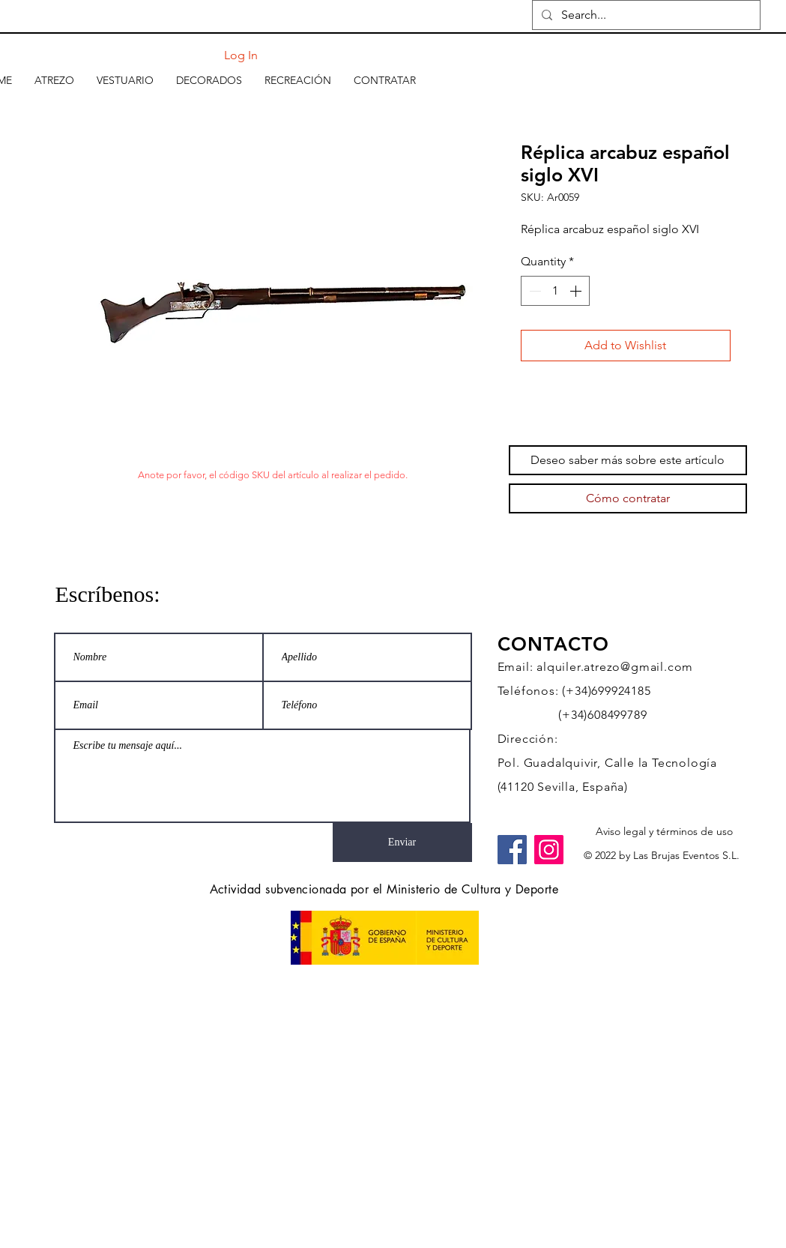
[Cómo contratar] (628, 498)
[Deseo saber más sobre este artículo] (628, 460)
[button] (54, 80)
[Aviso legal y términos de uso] (664, 832)
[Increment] (576, 291)
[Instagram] (548, 849)
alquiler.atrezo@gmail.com (614, 667)
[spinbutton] (555, 291)
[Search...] (644, 15)
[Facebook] (512, 849)
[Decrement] (533, 291)
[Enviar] (402, 842)
